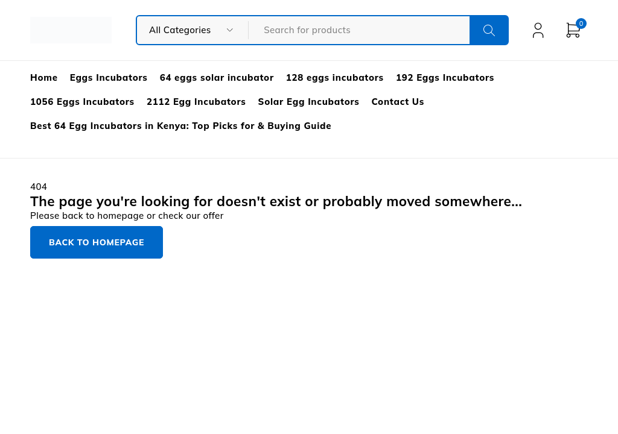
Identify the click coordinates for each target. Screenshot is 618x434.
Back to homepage (96, 242)
